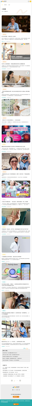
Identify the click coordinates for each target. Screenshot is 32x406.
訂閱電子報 (15, 396)
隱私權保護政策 (5, 401)
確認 (14, 404)
